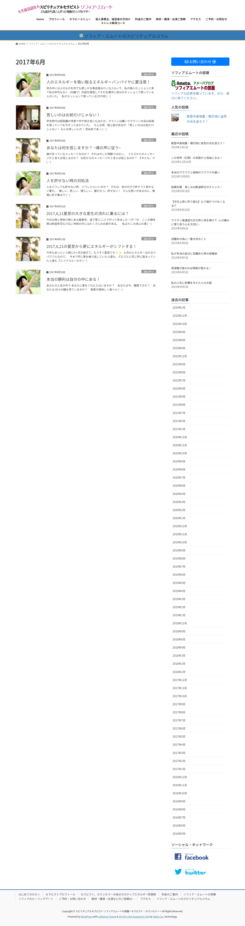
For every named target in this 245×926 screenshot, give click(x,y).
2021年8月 (179, 404)
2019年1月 (179, 615)
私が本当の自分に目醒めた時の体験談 (194, 253)
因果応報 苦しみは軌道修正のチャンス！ (196, 187)
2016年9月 (179, 801)
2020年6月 (179, 485)
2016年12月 (180, 777)
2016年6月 (179, 825)
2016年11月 (180, 785)
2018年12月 (180, 623)
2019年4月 (179, 591)
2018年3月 (179, 655)
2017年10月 (180, 696)
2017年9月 (179, 704)
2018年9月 (179, 631)
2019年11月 (180, 534)
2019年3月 (179, 599)
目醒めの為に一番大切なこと (188, 239)
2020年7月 (179, 477)
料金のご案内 (170, 894)
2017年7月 (179, 720)
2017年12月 (180, 680)
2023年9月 (179, 332)
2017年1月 (179, 769)
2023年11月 (180, 315)
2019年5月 (179, 583)
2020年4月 (179, 494)
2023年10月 (180, 324)
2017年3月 (179, 753)
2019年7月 (179, 566)
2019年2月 (179, 607)
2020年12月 (180, 437)
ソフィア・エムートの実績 (200, 894)
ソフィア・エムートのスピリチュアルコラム (183, 899)
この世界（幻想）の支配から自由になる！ (196, 158)
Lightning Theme (107, 916)
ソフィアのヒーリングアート (35, 899)
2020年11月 (180, 445)
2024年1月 (179, 307)
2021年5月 (179, 421)
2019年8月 (179, 558)
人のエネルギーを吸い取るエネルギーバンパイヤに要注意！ (98, 82)
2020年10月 (180, 453)
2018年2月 (179, 663)
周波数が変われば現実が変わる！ (191, 268)
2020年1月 (179, 518)
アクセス (145, 899)
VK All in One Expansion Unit (134, 916)
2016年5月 (179, 833)
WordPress (86, 916)
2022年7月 (179, 380)
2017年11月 (180, 688)
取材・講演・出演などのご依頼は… (113, 899)
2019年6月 (179, 574)
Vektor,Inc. (158, 916)
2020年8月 (179, 469)
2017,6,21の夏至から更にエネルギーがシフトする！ (91, 246)
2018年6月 (179, 639)
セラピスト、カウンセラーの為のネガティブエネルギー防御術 (118, 894)
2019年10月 (180, 542)
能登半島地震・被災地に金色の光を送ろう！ (198, 143)
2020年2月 (179, 510)
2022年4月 (179, 388)
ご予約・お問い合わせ (72, 899)
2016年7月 (179, 817)
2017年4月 (179, 744)
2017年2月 (179, 761)
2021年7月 (179, 413)
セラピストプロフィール (60, 894)
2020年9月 (179, 461)
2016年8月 (179, 809)
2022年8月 (179, 372)
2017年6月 (179, 728)
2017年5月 (179, 736)
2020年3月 (179, 502)
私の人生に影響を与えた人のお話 (191, 283)
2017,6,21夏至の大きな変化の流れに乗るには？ (87, 213)
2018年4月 (179, 647)
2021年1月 (179, 429)
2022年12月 (180, 356)
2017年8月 (179, 712)
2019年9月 (179, 550)
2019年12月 (180, 526)
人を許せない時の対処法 (67, 180)
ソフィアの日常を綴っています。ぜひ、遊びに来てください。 (200, 91)
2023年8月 (179, 340)
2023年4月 (179, 348)
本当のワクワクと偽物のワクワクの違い (195, 172)
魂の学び (149, 74)
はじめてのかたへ (29, 894)
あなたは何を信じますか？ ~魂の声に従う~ (83, 147)
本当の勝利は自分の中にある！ (73, 279)
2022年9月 (179, 364)
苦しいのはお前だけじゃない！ (73, 114)
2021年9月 (179, 396)
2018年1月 (179, 672)
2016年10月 (180, 793)
